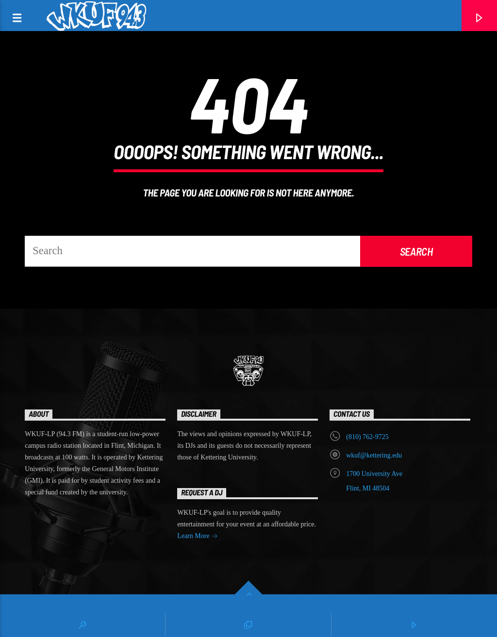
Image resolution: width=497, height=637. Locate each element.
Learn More (197, 536)
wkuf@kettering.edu (374, 455)
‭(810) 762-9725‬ (367, 437)
